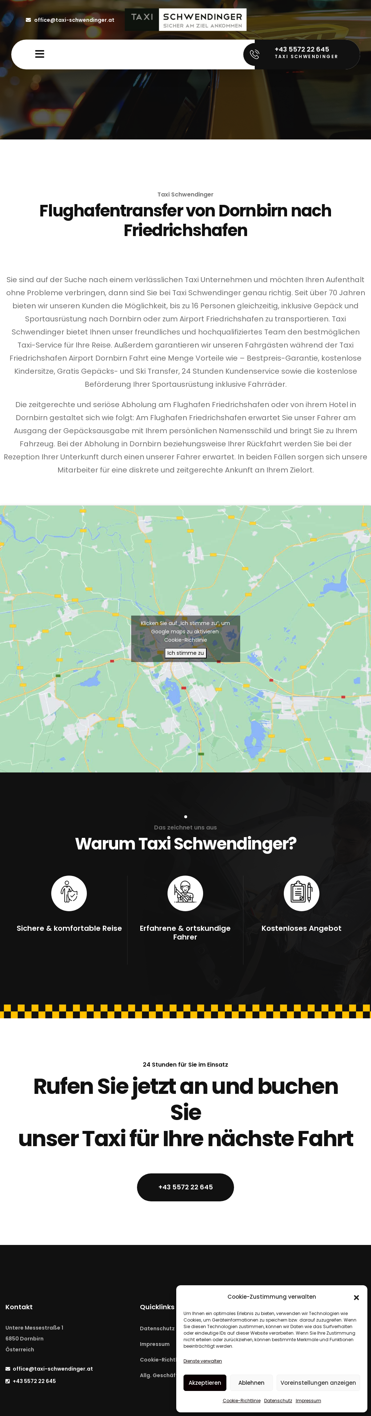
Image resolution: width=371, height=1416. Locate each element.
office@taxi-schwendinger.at (70, 20)
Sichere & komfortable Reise (69, 928)
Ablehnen (251, 1383)
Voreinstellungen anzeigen (318, 1383)
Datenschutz (278, 1400)
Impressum (308, 1400)
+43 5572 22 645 (185, 1187)
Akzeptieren (205, 1383)
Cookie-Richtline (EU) (168, 1359)
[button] (356, 1297)
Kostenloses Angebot (302, 928)
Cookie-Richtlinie (242, 1400)
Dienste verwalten (203, 1361)
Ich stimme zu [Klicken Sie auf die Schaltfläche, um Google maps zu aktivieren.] (186, 653)
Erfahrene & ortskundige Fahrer (185, 932)
